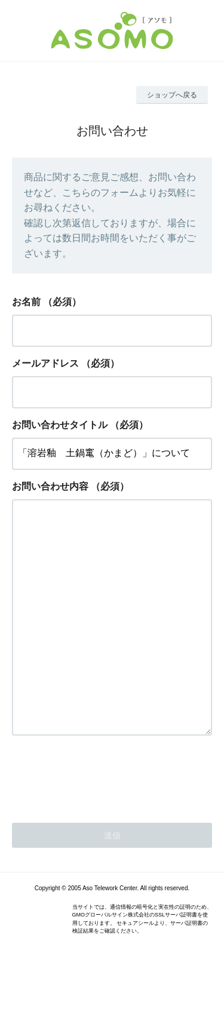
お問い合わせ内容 (50, 486)
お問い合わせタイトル (60, 425)
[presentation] (103, 823)
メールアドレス (45, 363)
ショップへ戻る (172, 95)
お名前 (26, 302)
